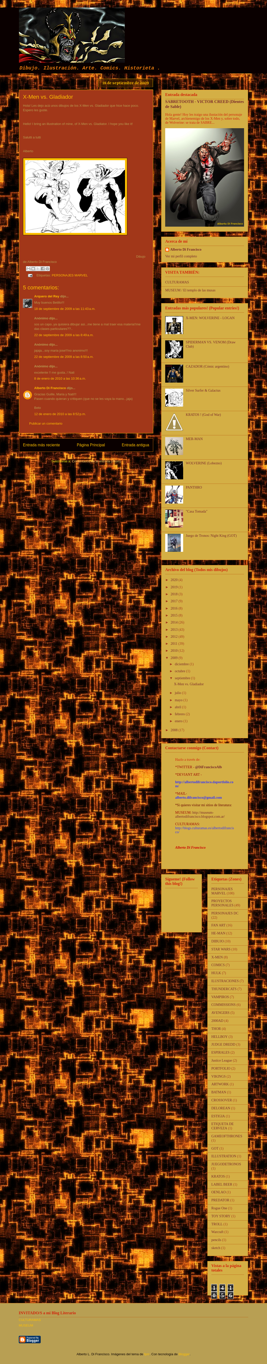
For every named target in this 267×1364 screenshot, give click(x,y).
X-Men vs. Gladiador (189, 684)
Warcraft (217, 1232)
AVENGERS (220, 1013)
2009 (175, 658)
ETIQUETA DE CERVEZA (222, 1126)
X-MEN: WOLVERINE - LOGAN (210, 318)
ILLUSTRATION (223, 1156)
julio (178, 693)
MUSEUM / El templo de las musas (190, 290)
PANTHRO (194, 487)
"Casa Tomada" (197, 511)
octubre (180, 671)
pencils (216, 1240)
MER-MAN (194, 439)
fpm (147, 1354)
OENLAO (218, 1192)
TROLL (217, 1224)
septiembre (183, 678)
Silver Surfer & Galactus (203, 390)
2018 (175, 594)
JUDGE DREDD (223, 1044)
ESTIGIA (218, 1116)
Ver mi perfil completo (181, 256)
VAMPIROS (220, 997)
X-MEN (217, 957)
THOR (216, 1029)
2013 (175, 630)
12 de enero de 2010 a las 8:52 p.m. (60, 414)
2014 (175, 622)
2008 (175, 730)
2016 (175, 608)
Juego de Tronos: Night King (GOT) (211, 536)
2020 (175, 580)
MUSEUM (26, 1325)
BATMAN (218, 1092)
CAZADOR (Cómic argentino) (207, 366)
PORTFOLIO (220, 1068)
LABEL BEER (221, 1184)
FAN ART (218, 925)
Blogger (184, 1354)
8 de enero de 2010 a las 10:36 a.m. (60, 378)
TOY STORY (220, 1216)
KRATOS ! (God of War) (203, 415)
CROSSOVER (221, 1100)
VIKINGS (218, 1076)
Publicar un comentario (45, 423)
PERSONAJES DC (225, 913)
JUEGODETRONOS (226, 1164)
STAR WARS (221, 949)
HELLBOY (219, 1037)
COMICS (218, 965)
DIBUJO (217, 941)
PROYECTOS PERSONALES (222, 903)
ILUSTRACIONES (225, 981)
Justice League (221, 1060)
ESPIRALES (220, 1052)
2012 (175, 637)
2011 (174, 644)
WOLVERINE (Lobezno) (204, 463)
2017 (175, 601)
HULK (216, 973)
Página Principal (91, 445)
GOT (215, 1148)
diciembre (182, 664)
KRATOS (218, 1176)
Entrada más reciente (41, 445)
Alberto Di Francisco (50, 388)
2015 (175, 615)
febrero (180, 714)
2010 (175, 651)
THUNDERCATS (224, 989)
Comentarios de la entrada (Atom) (96, 461)
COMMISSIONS (223, 1005)
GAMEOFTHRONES (226, 1136)
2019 (175, 587)
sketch (215, 1248)
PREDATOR (220, 1200)
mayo (179, 700)
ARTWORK (220, 1084)
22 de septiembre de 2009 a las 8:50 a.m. (64, 357)
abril (178, 707)
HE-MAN (218, 933)
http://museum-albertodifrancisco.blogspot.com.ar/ (200, 814)
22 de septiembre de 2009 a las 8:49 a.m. (64, 335)
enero (179, 721)
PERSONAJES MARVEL (70, 275)
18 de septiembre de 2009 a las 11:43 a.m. (64, 309)
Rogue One (219, 1208)
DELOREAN (220, 1108)
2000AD (217, 1021)
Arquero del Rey (46, 296)
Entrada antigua (135, 445)
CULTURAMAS (177, 282)
